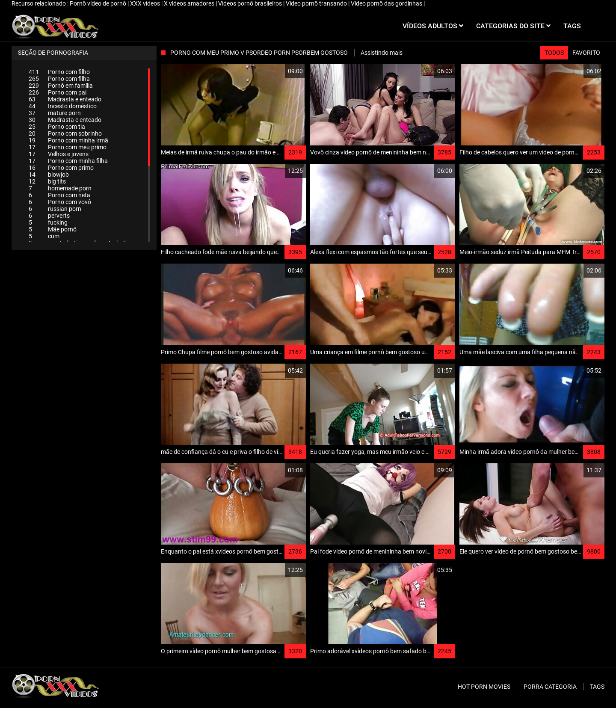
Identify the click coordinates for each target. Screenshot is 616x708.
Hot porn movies (484, 686)
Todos (554, 52)
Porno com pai (57, 92)
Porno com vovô (60, 201)
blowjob (49, 174)
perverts (49, 215)
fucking (48, 222)
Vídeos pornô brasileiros (250, 3)
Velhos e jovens (59, 154)
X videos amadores (190, 3)
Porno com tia (57, 126)
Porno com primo (61, 167)
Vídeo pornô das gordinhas (387, 3)
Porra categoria (550, 686)
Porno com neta (59, 195)
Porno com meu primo (68, 147)
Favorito (586, 52)
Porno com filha (59, 78)
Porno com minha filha (68, 160)
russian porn (55, 208)
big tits (47, 181)
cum (44, 236)
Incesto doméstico (63, 106)
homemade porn (60, 188)
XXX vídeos (145, 3)
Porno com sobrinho (65, 133)
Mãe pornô (53, 229)
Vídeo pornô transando (317, 3)
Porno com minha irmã (68, 140)
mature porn (55, 113)
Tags (597, 686)
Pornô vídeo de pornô (98, 3)
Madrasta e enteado (65, 99)
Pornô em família (61, 85)
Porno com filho (59, 71)
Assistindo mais (382, 52)
